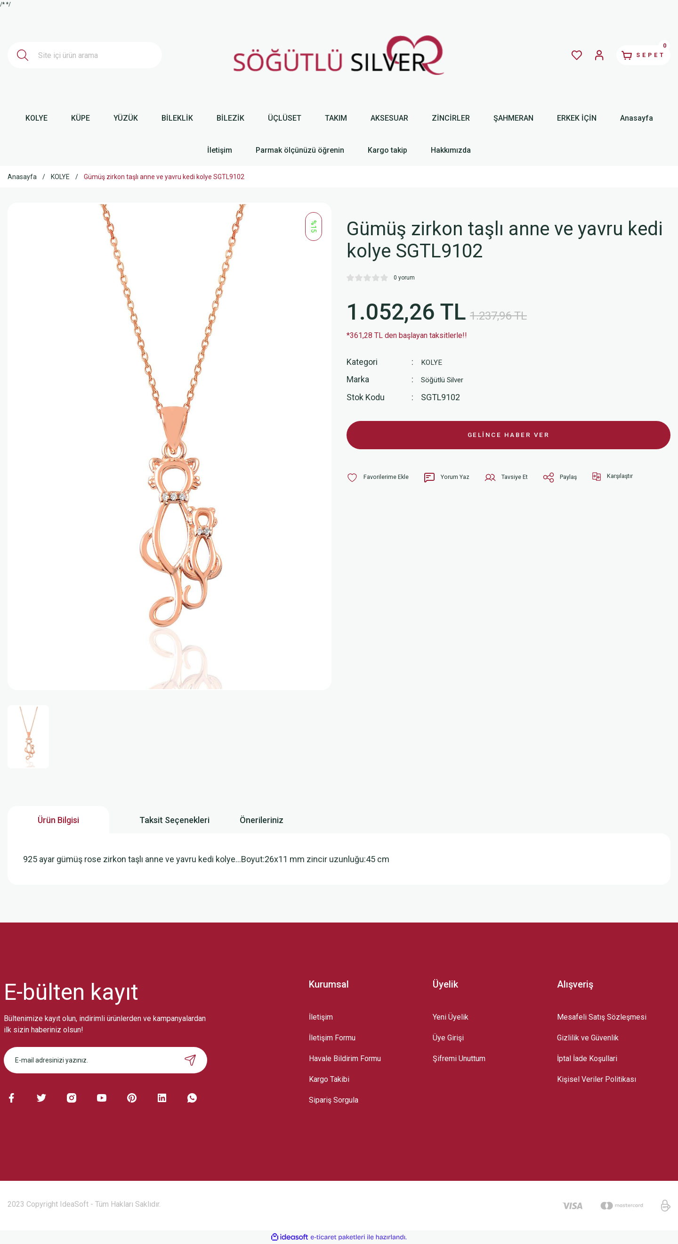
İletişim (321, 1017)
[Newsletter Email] (105, 1060)
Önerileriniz (261, 820)
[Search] (85, 55)
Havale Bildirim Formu (345, 1058)
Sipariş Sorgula (333, 1100)
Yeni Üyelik (450, 1017)
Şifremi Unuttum (459, 1058)
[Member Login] (582, 55)
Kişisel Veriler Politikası (596, 1079)
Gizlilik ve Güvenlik (588, 1037)
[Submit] (190, 1060)
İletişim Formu (332, 1037)
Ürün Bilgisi (58, 820)
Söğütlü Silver (446, 379)
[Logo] (339, 55)
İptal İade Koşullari (587, 1058)
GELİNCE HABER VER (508, 437)
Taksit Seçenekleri (174, 820)
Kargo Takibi (329, 1079)
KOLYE (433, 362)
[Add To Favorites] (380, 482)
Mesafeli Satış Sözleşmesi (601, 1017)
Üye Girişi (448, 1037)
